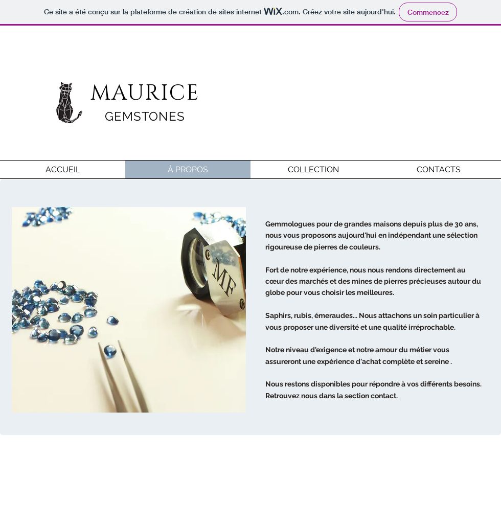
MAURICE (144, 93)
